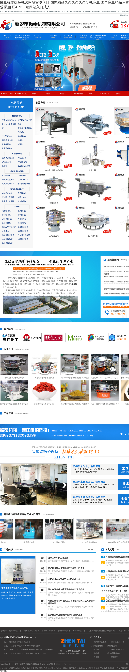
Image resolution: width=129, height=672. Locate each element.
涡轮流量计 (112, 668)
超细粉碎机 (58, 668)
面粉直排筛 (6, 223)
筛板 (24, 197)
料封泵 (50, 668)
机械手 (12, 668)
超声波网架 (22, 201)
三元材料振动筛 (24, 235)
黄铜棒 (96, 668)
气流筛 (63, 94)
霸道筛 (10, 140)
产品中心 (37, 36)
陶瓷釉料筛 (22, 219)
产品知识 (68, 36)
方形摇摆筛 (6, 144)
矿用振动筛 (104, 94)
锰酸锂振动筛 (23, 231)
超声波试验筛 (7, 148)
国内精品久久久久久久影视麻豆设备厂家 (40, 631)
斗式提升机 (22, 176)
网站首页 (123, 15)
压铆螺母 (103, 668)
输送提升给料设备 (17, 171)
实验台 (18, 668)
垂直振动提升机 (8, 180)
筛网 (19, 197)
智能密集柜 (25, 668)
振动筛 (74, 284)
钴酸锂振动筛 (7, 239)
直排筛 (90, 94)
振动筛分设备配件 (17, 189)
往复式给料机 (23, 180)
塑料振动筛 (22, 136)
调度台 (90, 668)
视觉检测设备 (82, 668)
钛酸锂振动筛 (23, 239)
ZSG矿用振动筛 (8, 158)
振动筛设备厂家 (64, 631)
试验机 (66, 668)
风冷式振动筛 (7, 243)
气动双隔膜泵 (122, 668)
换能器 (11, 201)
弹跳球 (11, 197)
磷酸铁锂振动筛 (8, 235)
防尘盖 (4, 201)
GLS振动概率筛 (24, 166)
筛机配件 (115, 657)
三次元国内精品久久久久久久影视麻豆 (9, 124)
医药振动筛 (22, 211)
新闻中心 (52, 36)
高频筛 (4, 140)
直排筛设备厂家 (79, 631)
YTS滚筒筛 (22, 158)
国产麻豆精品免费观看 (16, 293)
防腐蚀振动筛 (23, 227)
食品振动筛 (6, 215)
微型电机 (72, 668)
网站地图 (3, 671)
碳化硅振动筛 (7, 219)
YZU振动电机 (7, 193)
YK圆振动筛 (22, 162)
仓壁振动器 (22, 193)
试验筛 (35, 94)
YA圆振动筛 (6, 162)
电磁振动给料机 (8, 184)
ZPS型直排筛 (7, 136)
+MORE (90, 549)
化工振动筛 (6, 211)
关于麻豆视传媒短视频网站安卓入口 (22, 37)
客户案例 (83, 36)
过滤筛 (49, 94)
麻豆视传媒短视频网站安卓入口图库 (98, 37)
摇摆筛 (118, 94)
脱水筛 (4, 166)
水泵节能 (34, 668)
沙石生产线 (42, 668)
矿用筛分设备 (17, 154)
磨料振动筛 (22, 215)
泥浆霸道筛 (22, 223)
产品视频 (113, 36)
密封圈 (4, 197)
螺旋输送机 (6, 176)
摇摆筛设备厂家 (15, 631)
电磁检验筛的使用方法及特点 (14, 588)
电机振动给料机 (24, 184)
